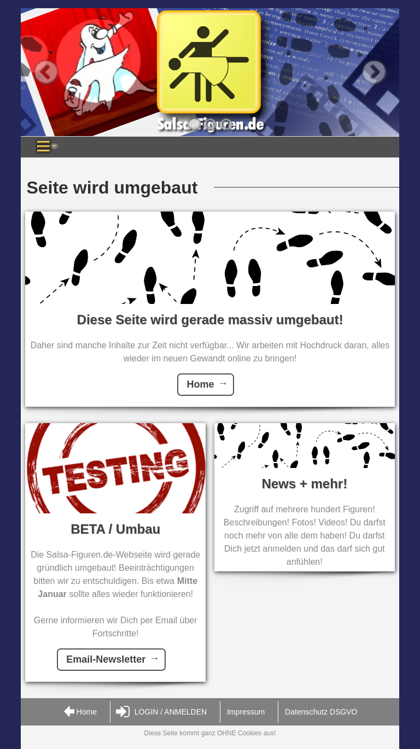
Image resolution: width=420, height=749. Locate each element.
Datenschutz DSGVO (321, 711)
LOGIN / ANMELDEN (161, 712)
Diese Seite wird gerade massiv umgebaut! (210, 319)
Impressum (246, 711)
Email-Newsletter (105, 659)
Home (200, 384)
